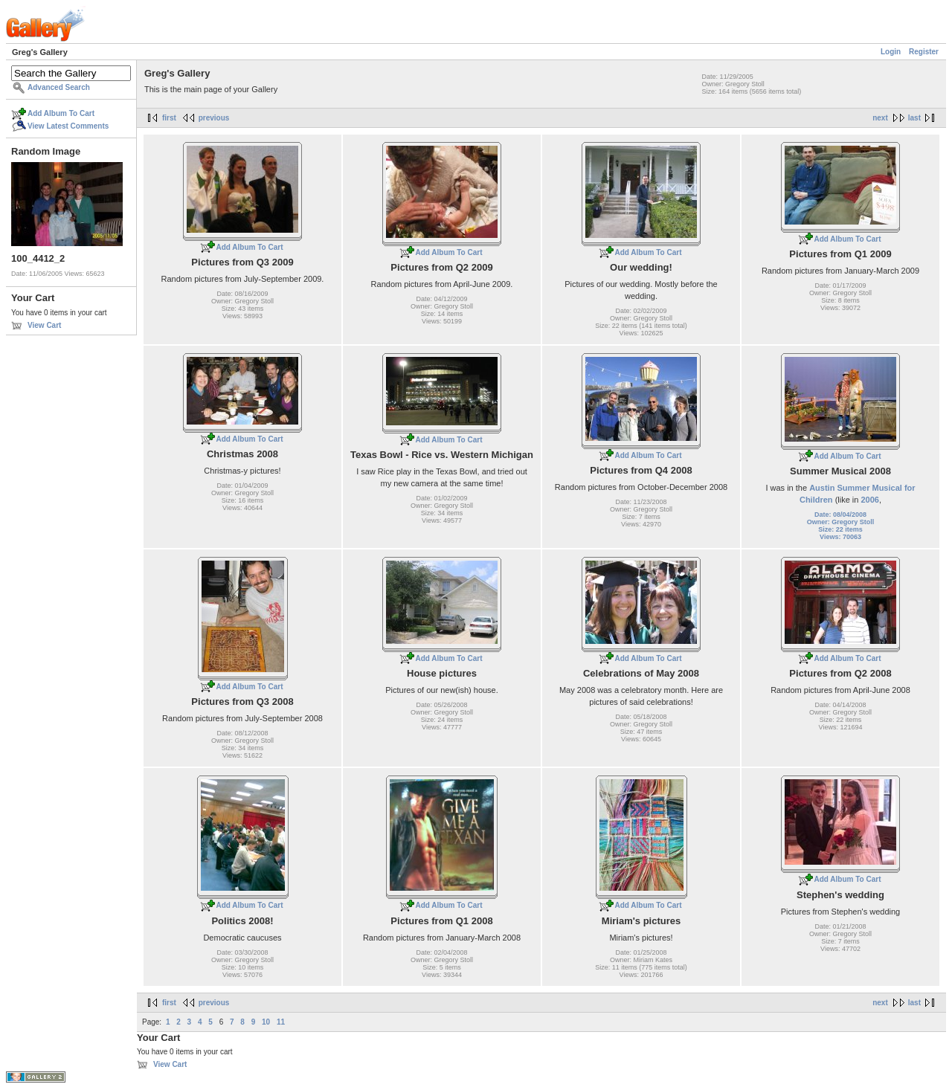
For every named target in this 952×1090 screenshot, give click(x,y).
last (914, 118)
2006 (869, 499)
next (880, 118)
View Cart (44, 325)
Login (891, 52)
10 (266, 1022)
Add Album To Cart (61, 113)
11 (281, 1022)
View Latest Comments (68, 126)
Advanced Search (59, 87)
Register (924, 52)
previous (214, 118)
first (169, 118)
